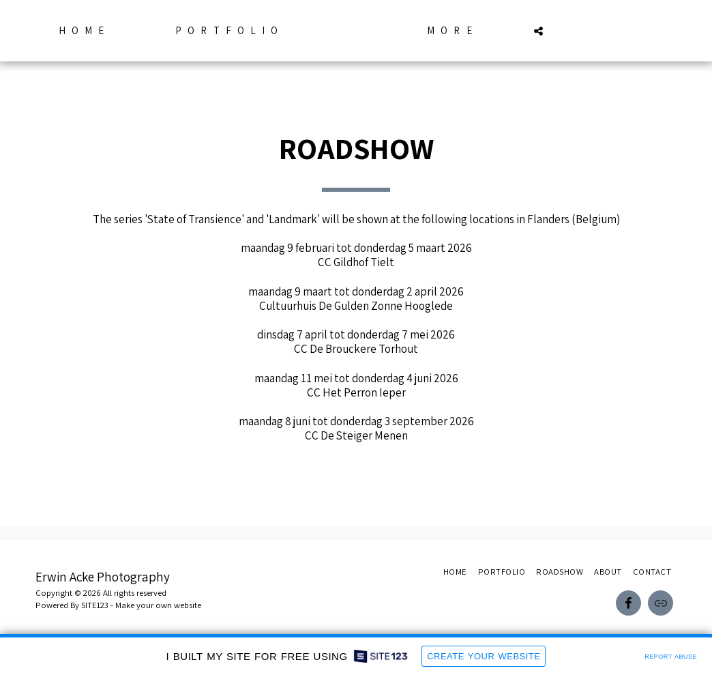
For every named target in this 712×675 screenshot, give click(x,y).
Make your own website (158, 605)
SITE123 (94, 605)
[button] (564, 30)
